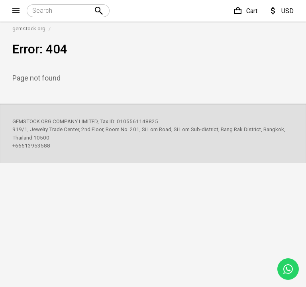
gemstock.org (28, 28)
